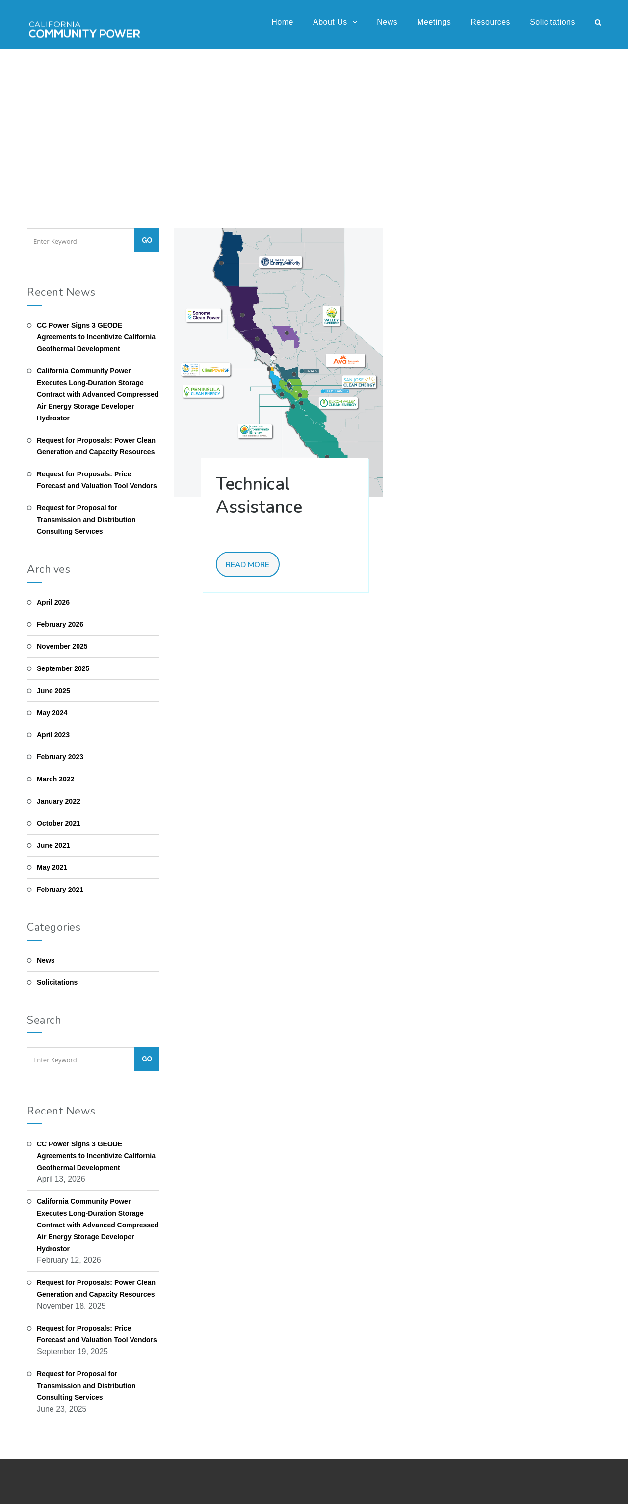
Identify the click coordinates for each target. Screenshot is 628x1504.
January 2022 (58, 801)
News (387, 22)
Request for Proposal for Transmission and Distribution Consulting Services (86, 519)
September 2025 (63, 668)
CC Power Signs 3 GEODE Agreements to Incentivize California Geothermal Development (96, 337)
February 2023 (60, 757)
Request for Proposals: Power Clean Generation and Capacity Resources (96, 446)
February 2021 (60, 889)
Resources (490, 22)
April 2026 (53, 602)
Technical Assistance (259, 496)
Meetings (434, 22)
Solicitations (552, 22)
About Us (335, 22)
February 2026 (60, 624)
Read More (250, 565)
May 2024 (52, 713)
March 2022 (55, 779)
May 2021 (52, 867)
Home (282, 22)
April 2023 (53, 735)
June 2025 (53, 691)
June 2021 (53, 845)
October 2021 (58, 823)
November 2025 (62, 646)
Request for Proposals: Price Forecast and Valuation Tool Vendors (97, 480)
